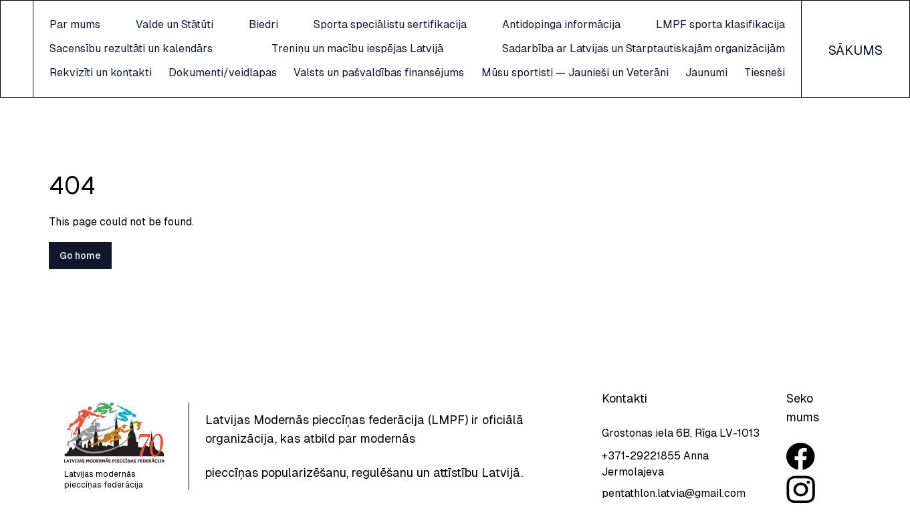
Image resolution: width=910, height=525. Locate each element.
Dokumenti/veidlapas (328, 72)
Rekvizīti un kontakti (201, 72)
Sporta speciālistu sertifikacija (430, 24)
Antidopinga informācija (581, 24)
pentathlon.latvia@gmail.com (674, 493)
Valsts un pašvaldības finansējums (490, 72)
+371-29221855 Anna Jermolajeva (655, 463)
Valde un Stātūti (255, 24)
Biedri (323, 24)
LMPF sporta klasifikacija (720, 24)
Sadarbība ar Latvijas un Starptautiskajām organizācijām (643, 48)
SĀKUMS (855, 62)
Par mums (175, 24)
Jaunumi (171, 96)
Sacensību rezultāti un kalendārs (231, 48)
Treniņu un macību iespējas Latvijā (407, 48)
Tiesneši (764, 96)
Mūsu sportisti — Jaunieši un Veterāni (691, 72)
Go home (80, 279)
